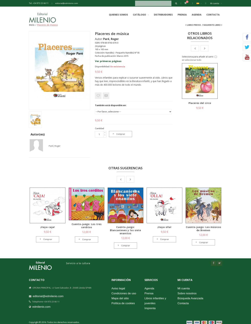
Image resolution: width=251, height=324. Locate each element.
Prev (195, 48)
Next (205, 48)
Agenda (196, 14)
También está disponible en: (110, 105)
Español (201, 3)
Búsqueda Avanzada (190, 298)
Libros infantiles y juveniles (155, 301)
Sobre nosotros (187, 293)
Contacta (213, 14)
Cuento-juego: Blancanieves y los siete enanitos (125, 230)
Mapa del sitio (120, 298)
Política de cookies (123, 303)
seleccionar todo (193, 59)
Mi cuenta (216, 3)
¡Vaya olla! (164, 227)
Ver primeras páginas (108, 61)
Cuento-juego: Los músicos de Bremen (203, 229)
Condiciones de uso (123, 293)
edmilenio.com (41, 306)
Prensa (182, 14)
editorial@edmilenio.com (66, 3)
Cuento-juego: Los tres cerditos (87, 226)
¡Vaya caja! (47, 227)
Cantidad (99, 128)
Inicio (32, 24)
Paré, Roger (54, 145)
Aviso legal (118, 288)
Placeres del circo (200, 103)
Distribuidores (163, 14)
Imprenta (150, 308)
